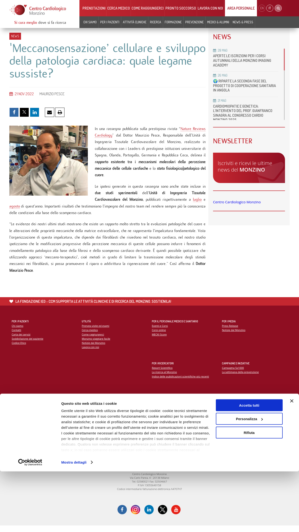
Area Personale (241, 8)
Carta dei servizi (21, 340)
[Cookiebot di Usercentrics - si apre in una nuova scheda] (30, 522)
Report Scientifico (162, 373)
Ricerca (155, 22)
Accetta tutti (249, 466)
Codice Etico (19, 348)
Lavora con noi (210, 8)
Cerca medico (118, 8)
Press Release (230, 331)
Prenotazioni (94, 8)
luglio (197, 203)
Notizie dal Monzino (94, 348)
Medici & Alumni (218, 22)
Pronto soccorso (180, 8)
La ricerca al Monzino (165, 377)
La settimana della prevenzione (241, 377)
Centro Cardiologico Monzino (237, 202)
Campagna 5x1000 (233, 373)
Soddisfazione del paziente (28, 344)
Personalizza (249, 480)
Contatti (16, 335)
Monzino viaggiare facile (96, 344)
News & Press (243, 22)
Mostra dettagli (73, 523)
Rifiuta (249, 493)
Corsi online (159, 335)
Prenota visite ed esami (96, 331)
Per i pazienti (109, 22)
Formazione (173, 22)
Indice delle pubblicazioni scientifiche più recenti (181, 382)
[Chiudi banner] (291, 461)
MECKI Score (159, 340)
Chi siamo (90, 22)
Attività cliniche (134, 22)
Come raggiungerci (148, 8)
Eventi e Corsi (160, 331)
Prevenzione (194, 22)
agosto (14, 210)
